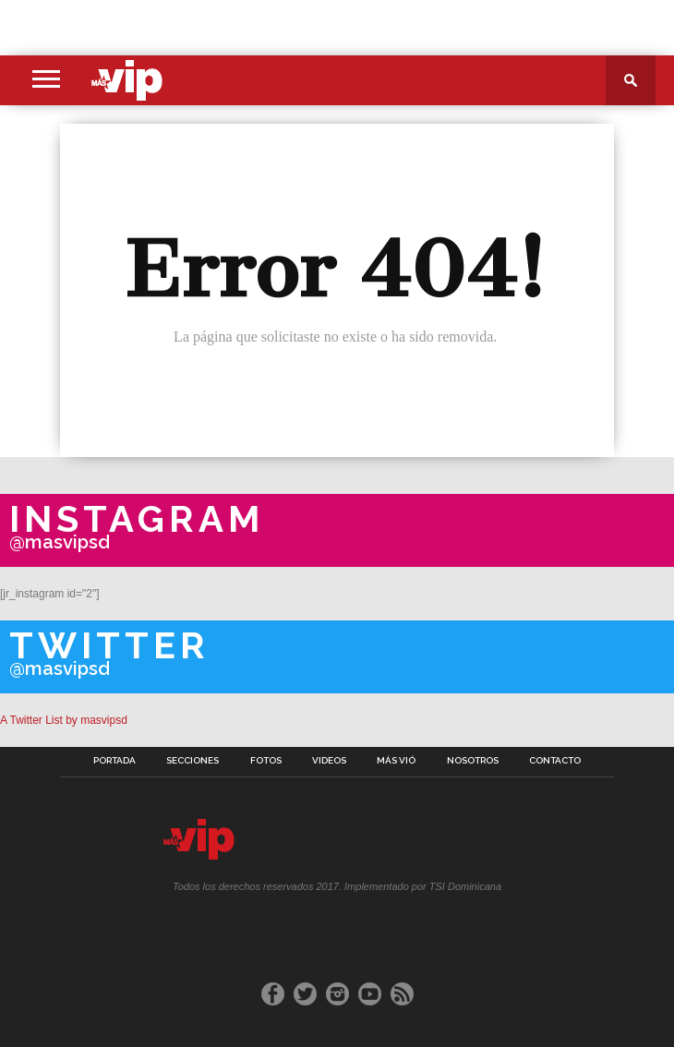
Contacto (555, 760)
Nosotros (473, 760)
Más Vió (396, 760)
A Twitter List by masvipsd (63, 720)
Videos (329, 760)
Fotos (266, 760)
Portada (114, 760)
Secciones (192, 760)
